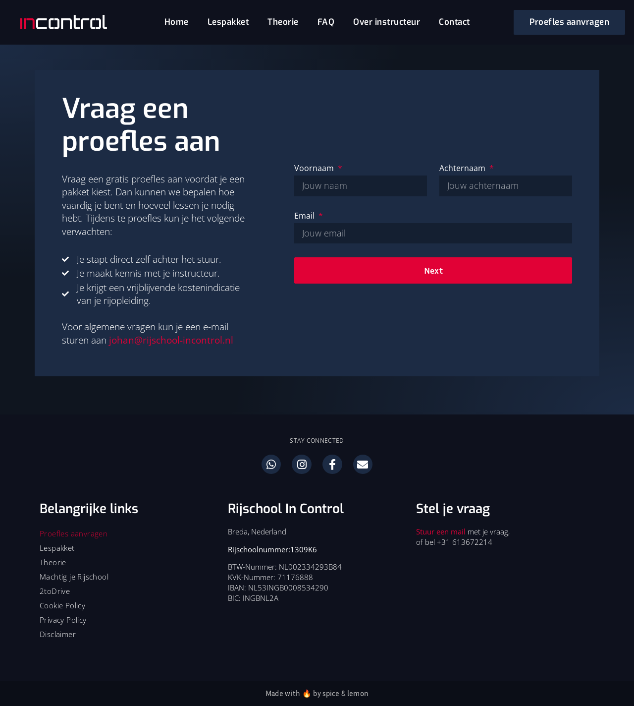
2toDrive (55, 591)
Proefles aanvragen (73, 533)
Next (433, 270)
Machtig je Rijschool (74, 577)
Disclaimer (58, 634)
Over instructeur (386, 22)
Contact (454, 22)
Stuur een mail (441, 531)
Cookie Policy (62, 605)
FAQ (326, 22)
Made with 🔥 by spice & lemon (317, 693)
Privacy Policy (63, 620)
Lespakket (228, 22)
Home (176, 22)
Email (305, 215)
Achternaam (463, 168)
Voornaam (315, 168)
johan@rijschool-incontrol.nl (171, 340)
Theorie (283, 22)
